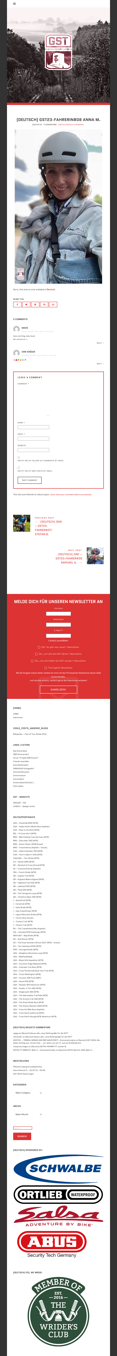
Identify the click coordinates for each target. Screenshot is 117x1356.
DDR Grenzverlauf (21, 754)
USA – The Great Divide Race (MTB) (28, 1002)
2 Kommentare (50, 124)
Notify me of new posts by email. (35, 471)
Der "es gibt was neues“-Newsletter (58, 647)
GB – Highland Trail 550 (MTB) (26, 882)
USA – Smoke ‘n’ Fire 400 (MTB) (27, 988)
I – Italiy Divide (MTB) (22, 907)
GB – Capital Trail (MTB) (23, 875)
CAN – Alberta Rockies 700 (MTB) (28, 851)
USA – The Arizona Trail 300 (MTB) (28, 999)
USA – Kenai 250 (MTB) (23, 981)
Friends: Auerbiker (21, 761)
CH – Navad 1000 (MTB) (23, 861)
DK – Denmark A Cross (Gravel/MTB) (29, 865)
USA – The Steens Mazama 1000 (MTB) (30, 1006)
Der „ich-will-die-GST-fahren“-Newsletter (58, 653)
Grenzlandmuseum (21, 772)
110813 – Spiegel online (24, 806)
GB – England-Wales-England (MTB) (28, 879)
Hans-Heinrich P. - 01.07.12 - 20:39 (29, 1070)
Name (21, 422)
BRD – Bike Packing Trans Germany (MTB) (31, 837)
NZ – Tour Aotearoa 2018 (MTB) (27, 946)
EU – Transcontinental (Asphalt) (27, 868)
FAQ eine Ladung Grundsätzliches (27, 1066)
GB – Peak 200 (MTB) (22, 889)
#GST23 (62, 124)
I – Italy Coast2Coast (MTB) (25, 911)
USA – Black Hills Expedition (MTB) (28, 960)
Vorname (58, 608)
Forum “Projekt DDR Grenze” (25, 757)
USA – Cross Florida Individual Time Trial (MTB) (33, 970)
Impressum (18, 717)
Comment (23, 383)
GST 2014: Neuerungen (23, 1073)
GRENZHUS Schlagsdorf (23, 768)
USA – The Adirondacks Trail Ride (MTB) (30, 995)
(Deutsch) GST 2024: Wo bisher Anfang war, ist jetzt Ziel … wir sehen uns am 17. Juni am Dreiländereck (56, 1041)
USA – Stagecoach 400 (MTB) (26, 991)
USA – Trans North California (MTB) (28, 1013)
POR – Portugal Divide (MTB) (25, 949)
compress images (20, 1046)
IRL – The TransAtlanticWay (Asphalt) (29, 928)
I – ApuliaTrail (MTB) (22, 900)
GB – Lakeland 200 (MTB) (24, 886)
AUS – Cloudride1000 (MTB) (25, 823)
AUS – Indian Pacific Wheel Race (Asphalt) (31, 826)
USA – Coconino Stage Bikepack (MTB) (30, 963)
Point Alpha (18, 786)
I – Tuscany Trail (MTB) (23, 921)
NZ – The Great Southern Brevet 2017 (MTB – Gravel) (36, 942)
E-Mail (58, 630)
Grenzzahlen (18, 779)
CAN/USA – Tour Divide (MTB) (26, 858)
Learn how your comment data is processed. (71, 494)
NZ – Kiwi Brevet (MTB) (23, 939)
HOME (15, 713)
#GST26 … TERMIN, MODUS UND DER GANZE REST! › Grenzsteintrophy (44, 1040)
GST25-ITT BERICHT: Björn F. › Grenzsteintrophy (34, 1050)
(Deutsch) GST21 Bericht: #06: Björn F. (75, 1050)
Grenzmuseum (19, 775)
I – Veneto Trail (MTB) (22, 925)
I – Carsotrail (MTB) (21, 904)
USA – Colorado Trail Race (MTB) (27, 967)
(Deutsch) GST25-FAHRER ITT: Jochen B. (49, 1046)
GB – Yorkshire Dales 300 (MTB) (27, 897)
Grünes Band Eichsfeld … (24, 782)
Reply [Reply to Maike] (99, 343)
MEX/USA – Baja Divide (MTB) (26, 935)
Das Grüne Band (20, 751)
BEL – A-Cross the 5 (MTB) (24, 833)
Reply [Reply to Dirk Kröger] (99, 364)
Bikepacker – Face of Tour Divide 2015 (30, 734)
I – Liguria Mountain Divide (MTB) (27, 914)
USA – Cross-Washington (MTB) (27, 974)
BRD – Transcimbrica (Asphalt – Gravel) (30, 847)
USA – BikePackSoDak (22, 956)
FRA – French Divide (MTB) (24, 872)
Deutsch (51, 289)
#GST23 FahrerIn (75, 124)
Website (22, 445)
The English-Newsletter (58, 667)
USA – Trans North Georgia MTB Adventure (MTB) (34, 1016)
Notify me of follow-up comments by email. (41, 460)
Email (21, 434)
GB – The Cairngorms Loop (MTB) (27, 893)
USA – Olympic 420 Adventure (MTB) (29, 984)
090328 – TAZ (19, 802)
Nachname (58, 619)
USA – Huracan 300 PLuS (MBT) (27, 977)
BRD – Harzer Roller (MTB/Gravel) (28, 844)
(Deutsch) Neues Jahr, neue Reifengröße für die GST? (44, 1033)
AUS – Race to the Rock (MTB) (26, 830)
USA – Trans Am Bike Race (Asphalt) (28, 1009)
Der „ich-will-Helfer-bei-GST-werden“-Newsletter (58, 660)
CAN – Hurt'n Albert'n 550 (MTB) (27, 854)
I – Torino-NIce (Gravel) (23, 918)
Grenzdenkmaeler (21, 765)
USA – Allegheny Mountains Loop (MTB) (30, 953)
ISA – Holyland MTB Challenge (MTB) (29, 932)
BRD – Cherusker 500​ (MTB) (25, 840)
